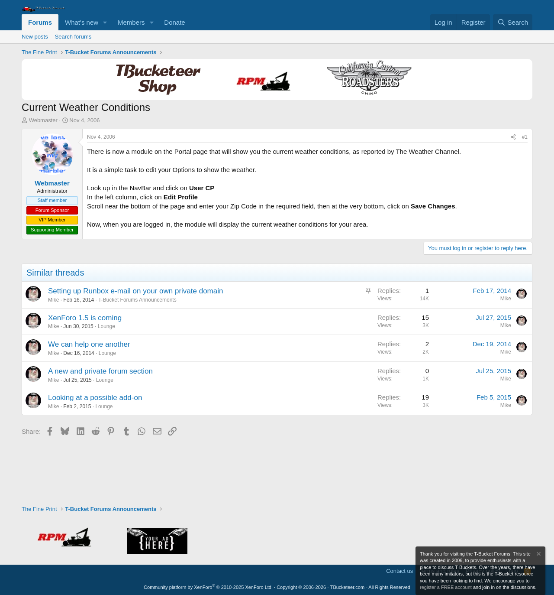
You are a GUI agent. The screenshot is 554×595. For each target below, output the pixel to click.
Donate (174, 22)
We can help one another (89, 344)
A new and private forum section (100, 371)
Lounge (106, 326)
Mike (53, 300)
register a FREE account (446, 587)
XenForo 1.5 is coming (85, 318)
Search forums (73, 36)
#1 (525, 137)
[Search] (512, 22)
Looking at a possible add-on (95, 397)
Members (131, 22)
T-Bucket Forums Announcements (137, 300)
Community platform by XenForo (208, 587)
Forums (40, 22)
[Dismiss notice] (538, 555)
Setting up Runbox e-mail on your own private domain (135, 291)
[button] (105, 22)
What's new (81, 22)
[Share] (513, 137)
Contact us (399, 571)
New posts (35, 36)
